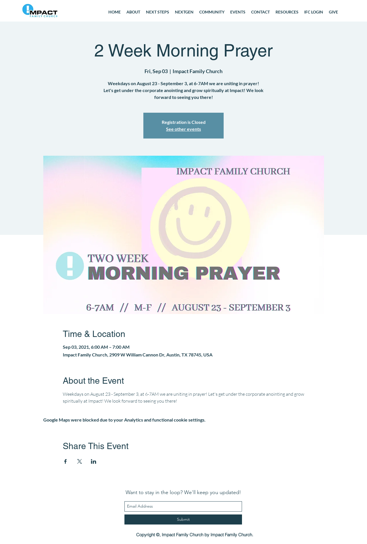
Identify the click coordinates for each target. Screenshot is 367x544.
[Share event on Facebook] (65, 461)
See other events (183, 129)
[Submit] (183, 519)
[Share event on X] (79, 461)
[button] (211, 12)
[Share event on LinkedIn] (93, 461)
